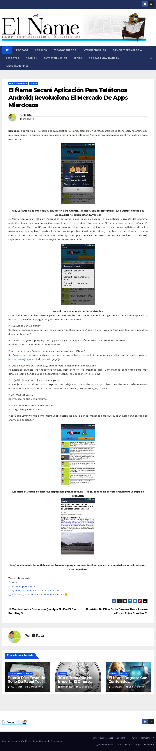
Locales (41, 50)
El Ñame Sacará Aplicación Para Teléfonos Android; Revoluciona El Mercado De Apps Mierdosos (68, 97)
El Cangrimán (34, 687)
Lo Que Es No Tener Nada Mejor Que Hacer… (34, 590)
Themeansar (56, 741)
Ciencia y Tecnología (127, 50)
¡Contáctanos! (106, 738)
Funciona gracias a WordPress (17, 741)
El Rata (27, 115)
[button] (151, 57)
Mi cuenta (149, 744)
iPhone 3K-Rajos (18, 359)
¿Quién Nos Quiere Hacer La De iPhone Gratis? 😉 (38, 594)
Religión (31, 58)
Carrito (119, 744)
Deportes (12, 58)
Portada (22, 50)
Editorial (114, 673)
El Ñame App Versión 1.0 (22, 586)
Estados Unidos (64, 50)
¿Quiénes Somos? (104, 744)
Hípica (78, 58)
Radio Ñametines (17, 66)
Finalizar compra (133, 744)
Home (94, 738)
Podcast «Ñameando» (104, 58)
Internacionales (94, 50)
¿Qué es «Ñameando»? (143, 738)
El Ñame (13, 582)
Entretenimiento (55, 58)
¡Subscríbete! (122, 738)
